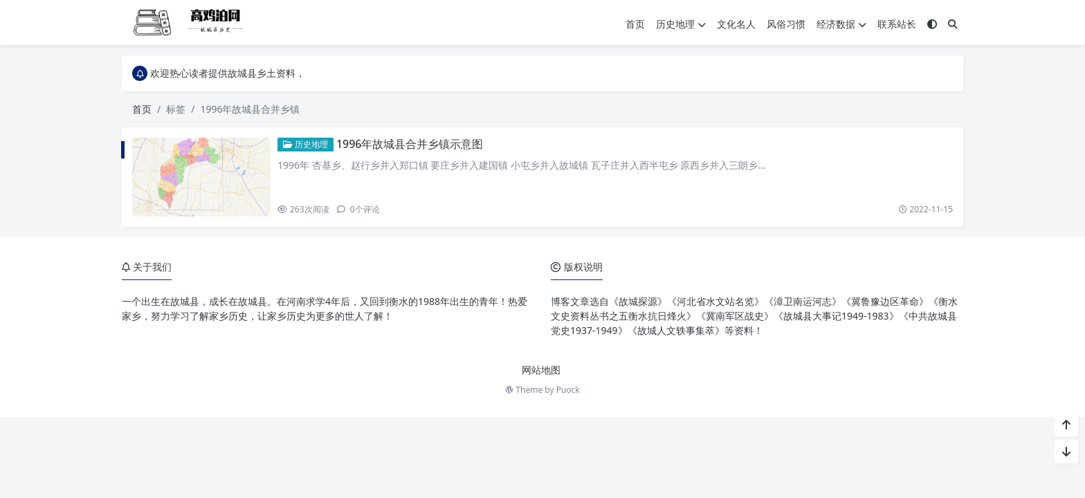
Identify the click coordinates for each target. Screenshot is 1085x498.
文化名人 (736, 23)
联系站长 (896, 23)
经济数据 (841, 23)
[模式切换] (932, 23)
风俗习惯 (786, 23)
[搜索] (952, 23)
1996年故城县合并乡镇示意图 (410, 143)
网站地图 (541, 369)
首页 (635, 23)
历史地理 (681, 23)
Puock (568, 390)
